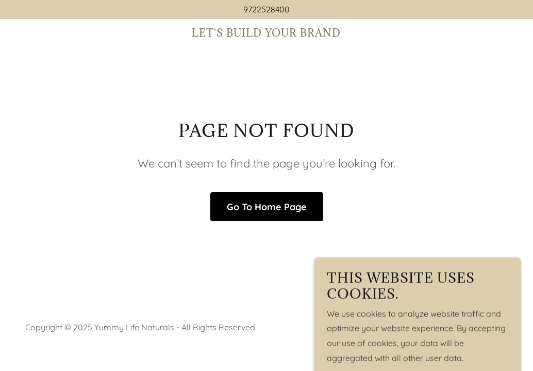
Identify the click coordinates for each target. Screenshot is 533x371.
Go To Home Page (267, 207)
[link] (266, 33)
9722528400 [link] (266, 9)
